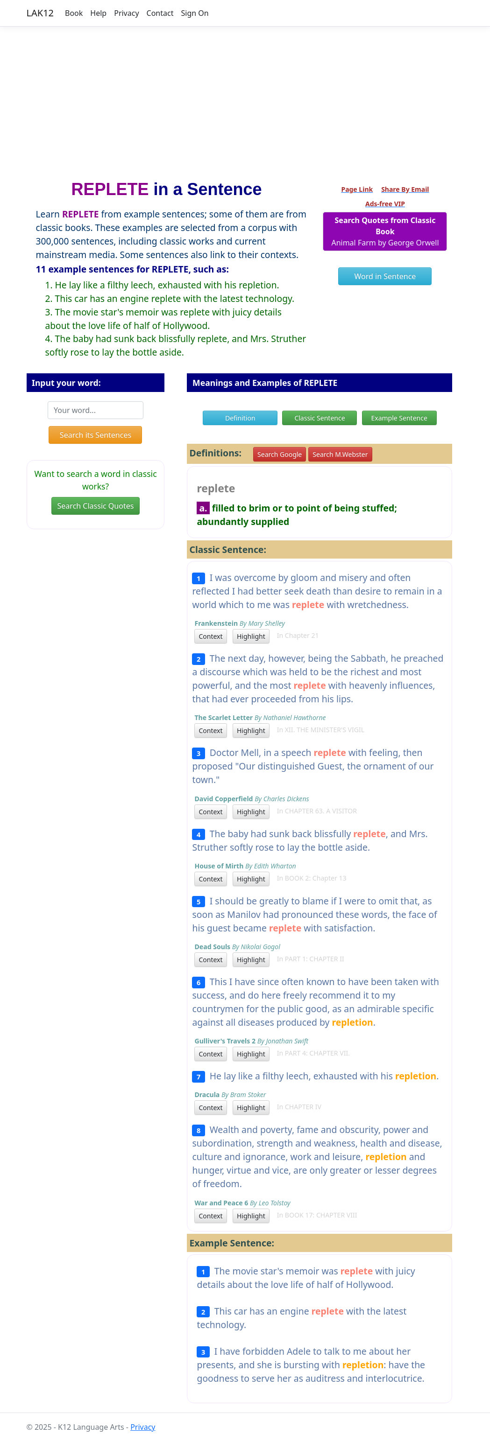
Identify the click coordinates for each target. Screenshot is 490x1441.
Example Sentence (399, 417)
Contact (160, 13)
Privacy (126, 13)
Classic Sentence (319, 417)
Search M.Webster (340, 454)
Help (98, 13)
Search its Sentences (95, 435)
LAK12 (40, 13)
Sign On (194, 13)
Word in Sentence (385, 276)
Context (210, 636)
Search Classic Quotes (95, 506)
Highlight (251, 636)
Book (74, 13)
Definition (240, 417)
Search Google (279, 454)
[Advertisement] (245, 99)
